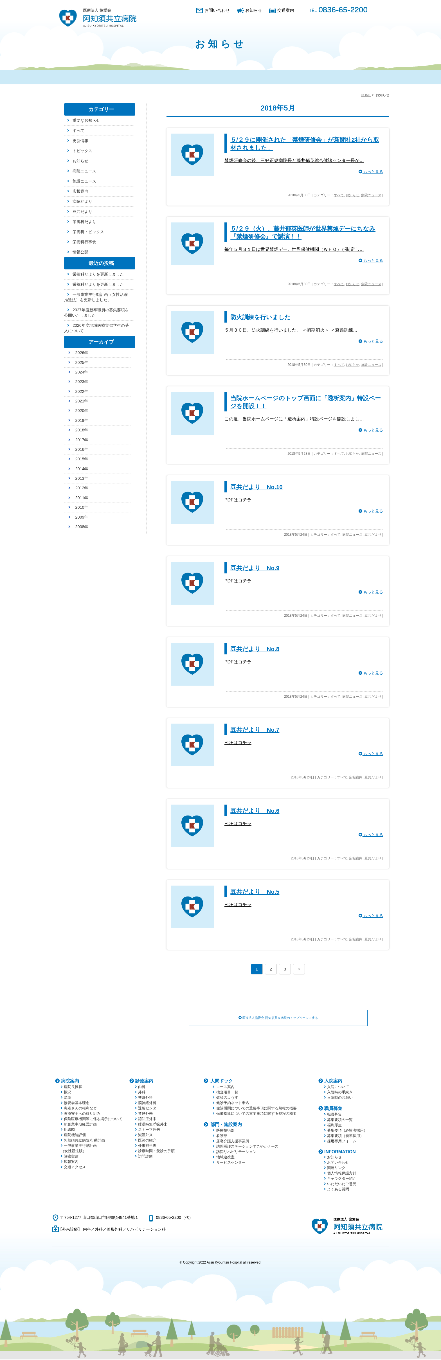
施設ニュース (371, 365)
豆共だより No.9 (254, 568)
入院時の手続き (340, 1093)
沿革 (67, 1098)
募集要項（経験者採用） (347, 1131)
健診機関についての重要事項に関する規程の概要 (256, 1109)
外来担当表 (147, 1146)
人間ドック (221, 1081)
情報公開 (80, 252)
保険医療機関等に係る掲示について (93, 1119)
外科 (141, 1093)
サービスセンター (231, 1163)
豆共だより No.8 (254, 649)
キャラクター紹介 (341, 1179)
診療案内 (144, 1081)
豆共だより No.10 (256, 487)
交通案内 (285, 10)
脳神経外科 (147, 1103)
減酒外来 (145, 1135)
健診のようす (227, 1098)
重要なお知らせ (86, 120)
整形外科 (145, 1098)
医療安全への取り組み (82, 1114)
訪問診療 (145, 1157)
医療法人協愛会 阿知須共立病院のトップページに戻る (278, 1018)
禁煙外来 (145, 1114)
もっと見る (371, 172)
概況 (67, 1093)
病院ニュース (371, 195)
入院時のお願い (340, 1098)
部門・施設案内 (226, 1125)
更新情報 (80, 140)
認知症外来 (147, 1119)
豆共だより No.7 (254, 729)
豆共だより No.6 (254, 810)
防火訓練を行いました (260, 317)
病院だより (82, 201)
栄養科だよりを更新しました (98, 274)
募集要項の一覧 (340, 1120)
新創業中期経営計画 (80, 1125)
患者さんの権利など (80, 1109)
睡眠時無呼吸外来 (152, 1125)
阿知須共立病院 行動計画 (84, 1141)
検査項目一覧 (227, 1093)
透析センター (149, 1109)
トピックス (82, 150)
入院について (338, 1087)
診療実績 (71, 1157)
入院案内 (333, 1081)
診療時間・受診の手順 (156, 1151)
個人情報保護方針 (341, 1174)
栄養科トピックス (88, 231)
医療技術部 (225, 1131)
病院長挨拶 (73, 1087)
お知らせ (253, 10)
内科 (141, 1087)
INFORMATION (340, 1152)
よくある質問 (338, 1190)
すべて (339, 195)
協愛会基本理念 (76, 1103)
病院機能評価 (75, 1135)
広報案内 (356, 777)
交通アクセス (75, 1167)
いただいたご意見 (341, 1184)
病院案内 (70, 1081)
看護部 (221, 1136)
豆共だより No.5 (254, 891)
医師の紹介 (147, 1141)
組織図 (69, 1130)
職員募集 (333, 1109)
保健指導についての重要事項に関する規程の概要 (256, 1114)
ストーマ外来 (149, 1130)
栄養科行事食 (84, 242)
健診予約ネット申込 (232, 1103)
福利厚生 (334, 1125)
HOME (366, 95)
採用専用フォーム (341, 1142)
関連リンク (336, 1168)
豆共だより (372, 535)
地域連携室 (225, 1158)
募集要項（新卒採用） (345, 1136)
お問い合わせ (217, 10)
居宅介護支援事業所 (232, 1142)
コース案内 (225, 1087)
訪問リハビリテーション (236, 1152)
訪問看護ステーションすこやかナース (247, 1147)
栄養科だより (84, 221)
